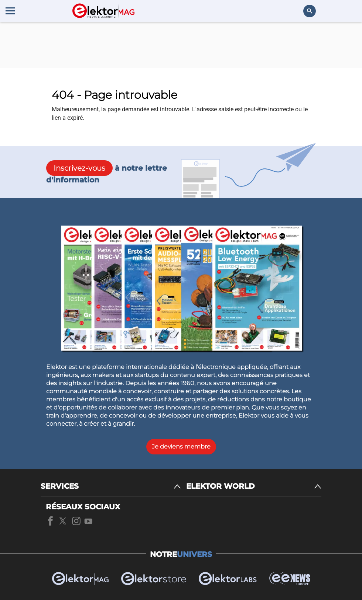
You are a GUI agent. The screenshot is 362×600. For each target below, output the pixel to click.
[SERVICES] (111, 486)
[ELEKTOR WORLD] (253, 486)
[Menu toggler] (10, 10)
